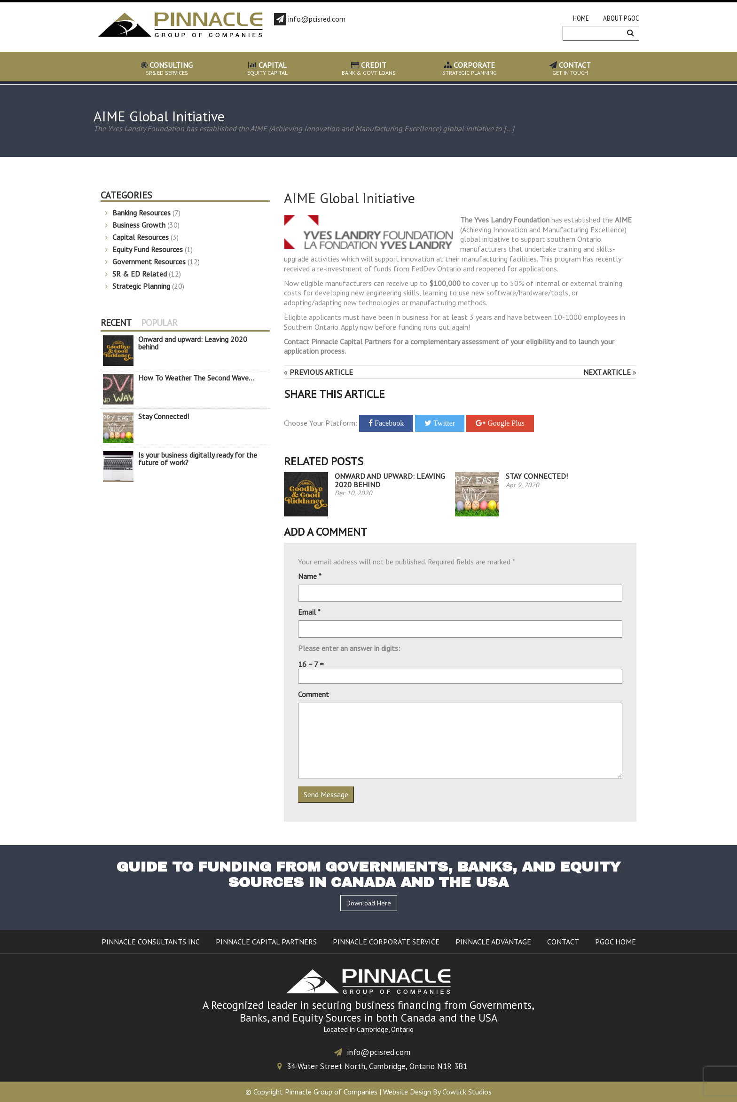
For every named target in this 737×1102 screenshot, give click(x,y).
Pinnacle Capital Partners (266, 941)
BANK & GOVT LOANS (368, 68)
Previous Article (321, 372)
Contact (563, 941)
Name (309, 576)
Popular (159, 323)
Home (581, 18)
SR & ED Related (139, 273)
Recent (116, 323)
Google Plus (505, 423)
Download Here (368, 903)
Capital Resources (140, 237)
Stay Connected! (537, 476)
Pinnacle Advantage (493, 941)
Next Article (607, 372)
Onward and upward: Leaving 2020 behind (390, 480)
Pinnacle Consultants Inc (151, 941)
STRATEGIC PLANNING (469, 68)
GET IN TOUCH (570, 68)
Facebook (388, 423)
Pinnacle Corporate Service (386, 941)
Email (309, 612)
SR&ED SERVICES (167, 68)
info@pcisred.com (372, 1052)
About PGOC (621, 18)
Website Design (407, 1091)
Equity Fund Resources (147, 249)
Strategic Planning (141, 286)
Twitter (443, 423)
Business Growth (138, 225)
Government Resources (149, 261)
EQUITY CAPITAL (267, 68)
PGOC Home (615, 941)
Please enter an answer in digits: (349, 648)
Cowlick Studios (467, 1091)
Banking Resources (141, 212)
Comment (313, 694)
